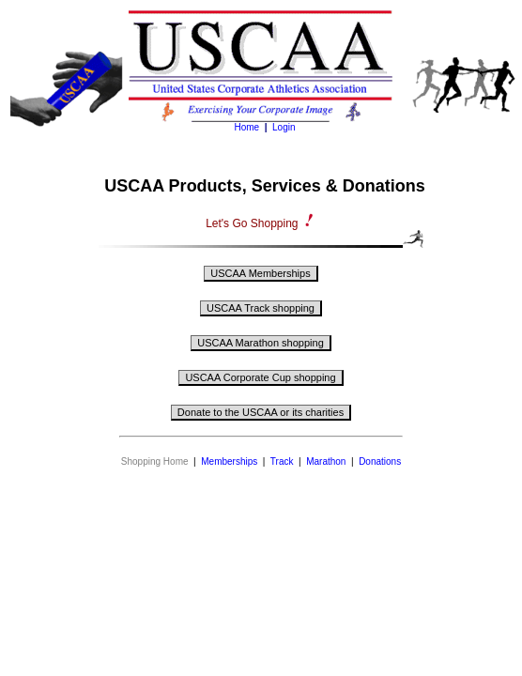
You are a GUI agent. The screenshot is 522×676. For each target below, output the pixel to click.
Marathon (325, 461)
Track (282, 461)
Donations (380, 461)
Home (246, 127)
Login (283, 127)
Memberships (229, 461)
